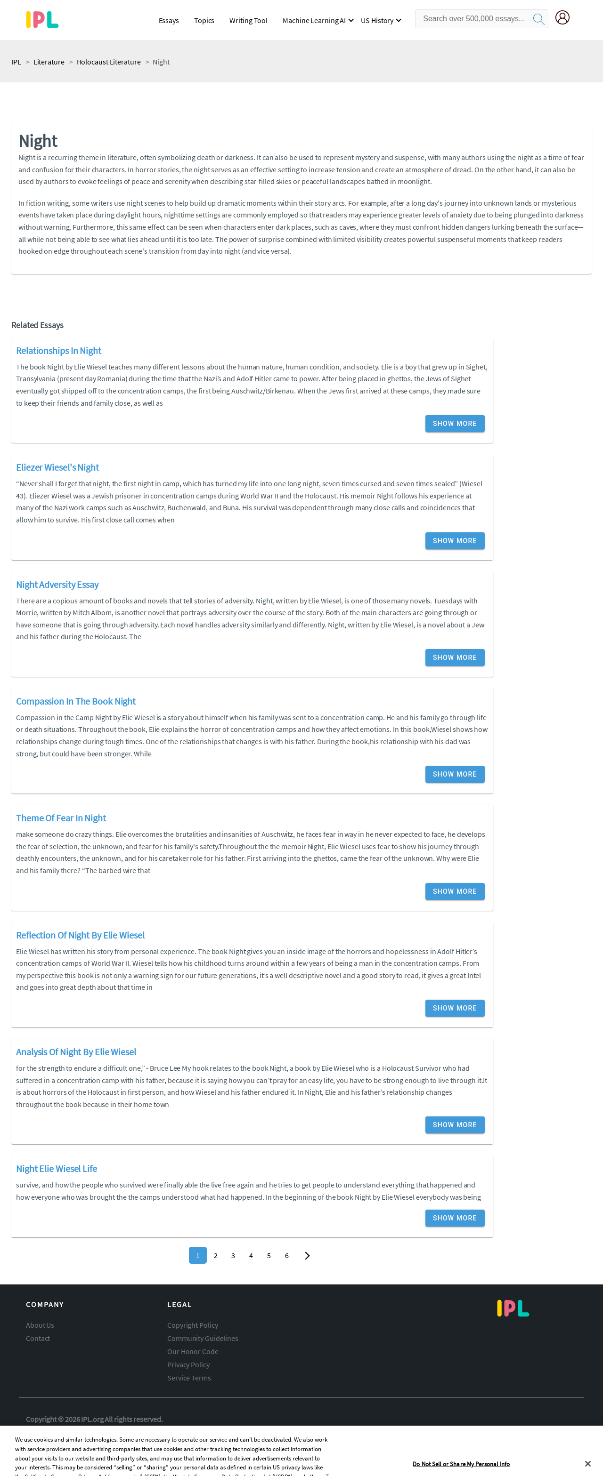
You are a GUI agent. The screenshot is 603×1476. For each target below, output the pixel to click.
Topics (204, 20)
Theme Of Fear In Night (61, 818)
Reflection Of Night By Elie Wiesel (80, 935)
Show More (455, 423)
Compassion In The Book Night (76, 701)
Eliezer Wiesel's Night (57, 467)
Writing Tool (248, 20)
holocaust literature (109, 61)
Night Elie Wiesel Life (56, 1168)
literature (49, 61)
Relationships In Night (58, 350)
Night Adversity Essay (57, 584)
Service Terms (189, 1377)
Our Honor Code (193, 1351)
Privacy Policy (188, 1364)
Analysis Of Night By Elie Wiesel (76, 1052)
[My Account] (566, 19)
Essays (169, 20)
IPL (16, 61)
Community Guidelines (202, 1338)
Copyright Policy (192, 1325)
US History (377, 20)
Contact (38, 1338)
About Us (40, 1325)
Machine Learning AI (314, 20)
